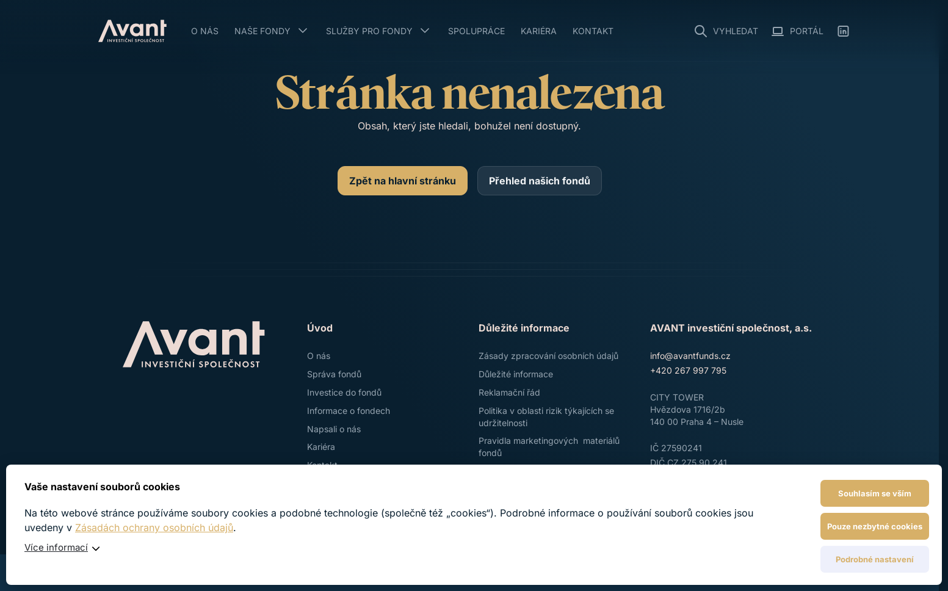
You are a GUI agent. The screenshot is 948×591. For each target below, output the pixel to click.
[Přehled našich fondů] (539, 180)
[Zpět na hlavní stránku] (403, 180)
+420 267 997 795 (688, 370)
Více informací (56, 547)
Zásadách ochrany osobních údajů (154, 527)
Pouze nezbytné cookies (874, 526)
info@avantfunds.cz (690, 355)
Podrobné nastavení (875, 559)
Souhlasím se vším (874, 493)
